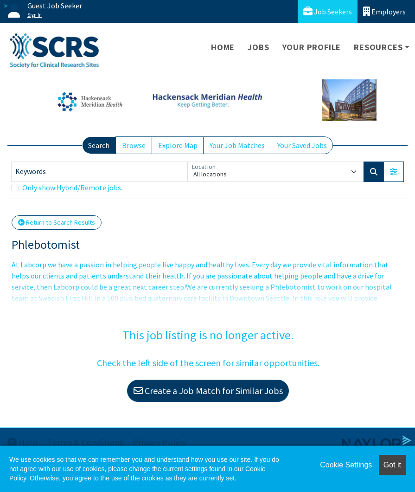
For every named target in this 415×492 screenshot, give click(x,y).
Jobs (258, 47)
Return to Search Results (56, 222)
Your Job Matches (237, 145)
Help (22, 442)
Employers (384, 11)
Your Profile (311, 47)
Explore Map (178, 145)
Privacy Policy (159, 442)
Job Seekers (327, 11)
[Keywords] (99, 172)
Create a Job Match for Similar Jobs (208, 390)
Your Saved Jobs (302, 145)
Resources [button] (378, 47)
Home (223, 47)
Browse (134, 145)
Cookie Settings (346, 465)
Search (98, 145)
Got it (392, 465)
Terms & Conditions (85, 442)
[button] (393, 172)
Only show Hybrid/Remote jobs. (72, 187)
